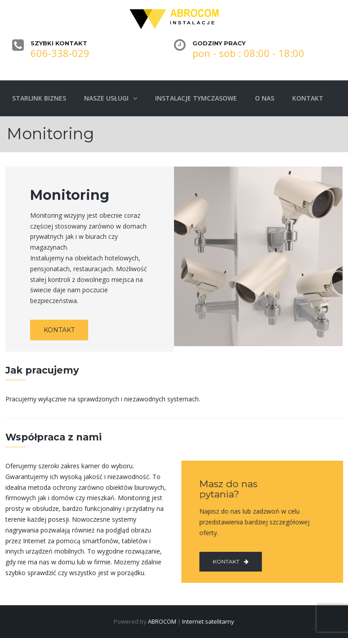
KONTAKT (59, 330)
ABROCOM (162, 621)
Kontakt (228, 561)
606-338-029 (60, 53)
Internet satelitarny (208, 621)
